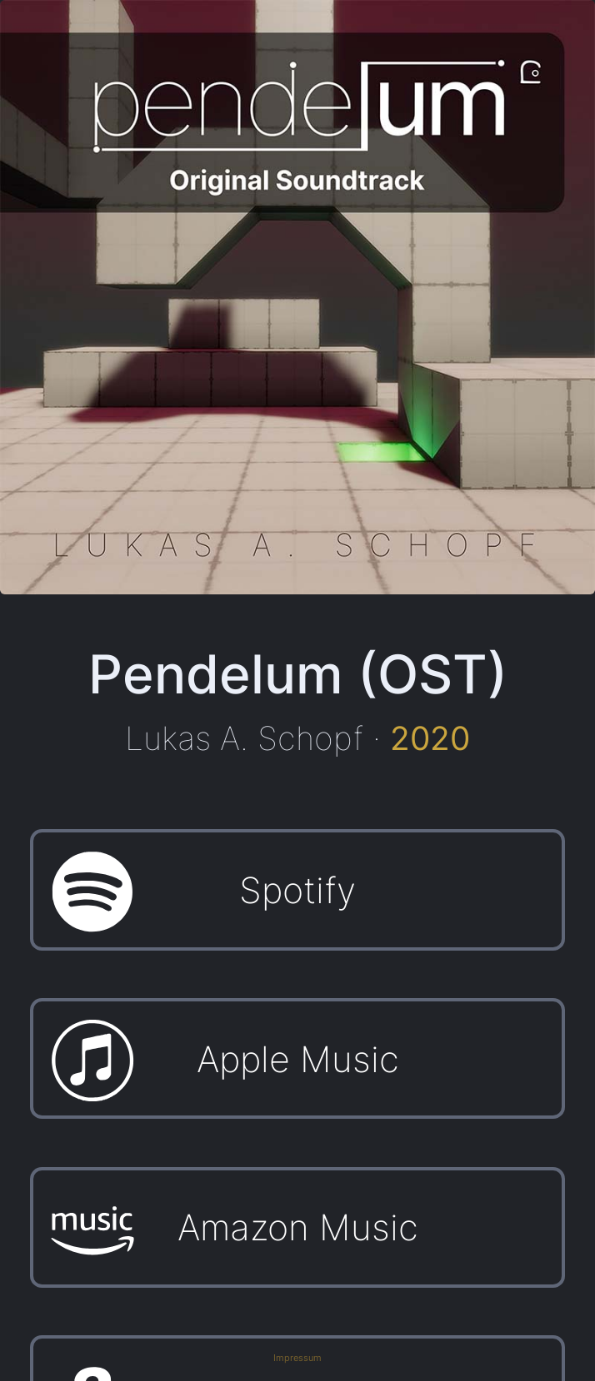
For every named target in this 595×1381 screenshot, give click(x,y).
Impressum (297, 1358)
